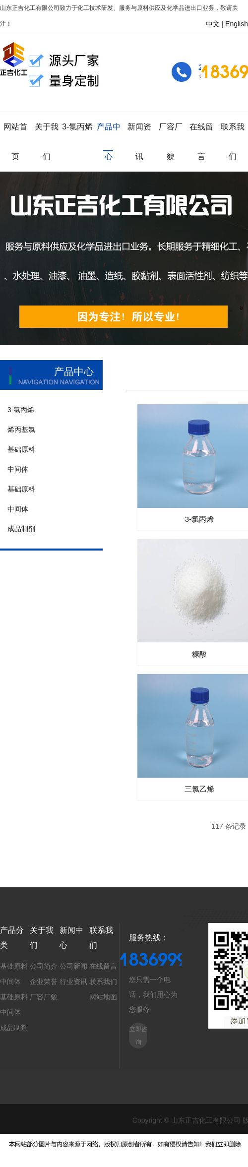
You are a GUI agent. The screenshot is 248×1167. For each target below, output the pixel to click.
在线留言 (103, 966)
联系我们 (103, 981)
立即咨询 (138, 1035)
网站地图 (103, 997)
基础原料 (14, 966)
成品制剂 (14, 1028)
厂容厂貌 (44, 997)
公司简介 (44, 966)
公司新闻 (73, 966)
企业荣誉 (44, 981)
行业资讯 (73, 981)
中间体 (10, 981)
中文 (213, 24)
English (236, 24)
